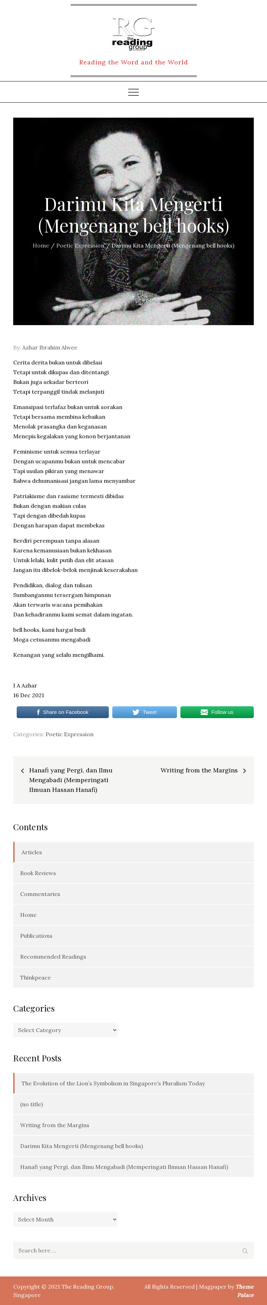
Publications (36, 935)
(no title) (31, 1104)
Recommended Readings (53, 956)
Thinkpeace (35, 977)
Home (28, 914)
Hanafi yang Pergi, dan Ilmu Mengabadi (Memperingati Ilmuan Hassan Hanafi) (124, 1166)
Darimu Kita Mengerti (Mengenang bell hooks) (81, 1145)
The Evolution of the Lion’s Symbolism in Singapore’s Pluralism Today (113, 1083)
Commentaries (40, 893)
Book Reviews (38, 873)
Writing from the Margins (54, 1125)
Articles (32, 852)
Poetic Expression (70, 734)
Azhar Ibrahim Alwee (49, 347)
